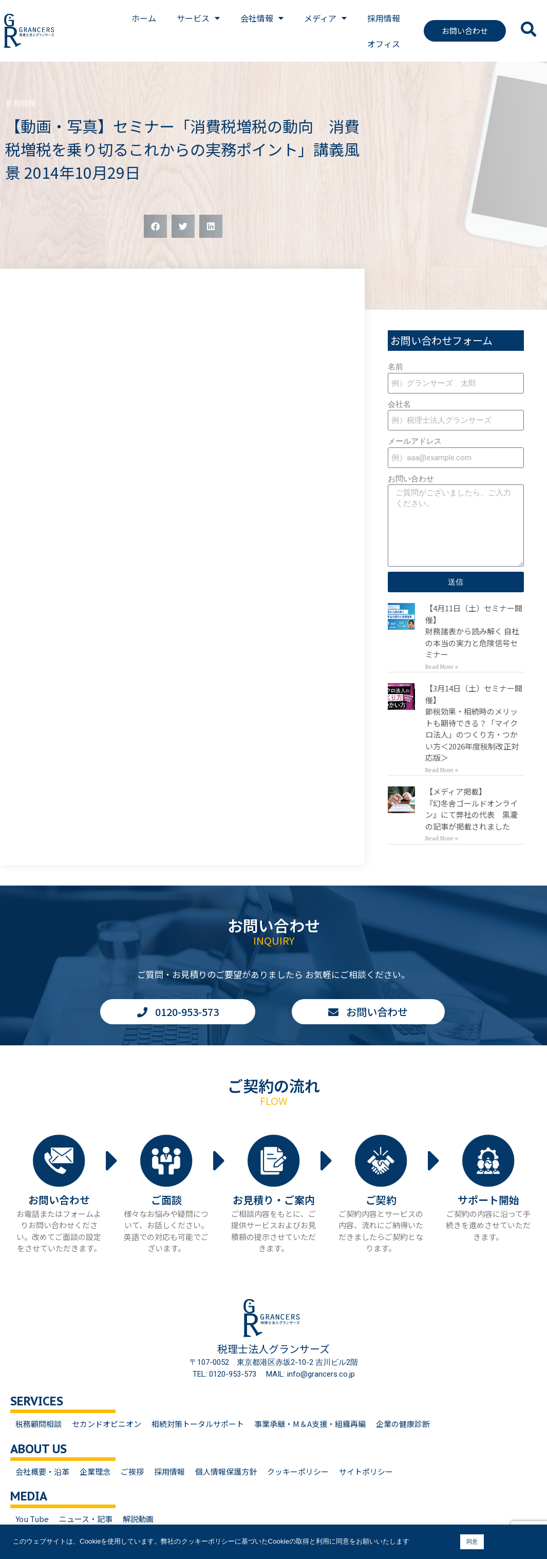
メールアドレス (415, 441)
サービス (198, 18)
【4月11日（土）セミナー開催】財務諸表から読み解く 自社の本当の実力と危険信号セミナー (473, 631)
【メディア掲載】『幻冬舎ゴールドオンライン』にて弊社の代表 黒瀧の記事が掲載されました (471, 809)
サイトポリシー (366, 1471)
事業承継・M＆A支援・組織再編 (310, 1423)
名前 (395, 366)
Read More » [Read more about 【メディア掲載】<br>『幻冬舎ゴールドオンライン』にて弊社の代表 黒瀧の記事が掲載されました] (441, 838)
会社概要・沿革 (42, 1471)
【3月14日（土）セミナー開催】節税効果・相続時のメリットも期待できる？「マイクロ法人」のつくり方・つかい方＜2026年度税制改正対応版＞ (473, 723)
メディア (325, 18)
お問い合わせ (411, 478)
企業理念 (95, 1471)
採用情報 (383, 18)
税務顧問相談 (38, 1423)
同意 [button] (472, 1541)
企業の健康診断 (403, 1423)
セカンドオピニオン (106, 1423)
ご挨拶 (132, 1471)
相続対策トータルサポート (198, 1423)
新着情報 (20, 103)
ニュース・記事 (85, 1518)
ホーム (143, 18)
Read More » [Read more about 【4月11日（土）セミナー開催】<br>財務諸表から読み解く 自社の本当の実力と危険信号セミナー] (441, 667)
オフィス (383, 43)
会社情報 (262, 18)
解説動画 (138, 1518)
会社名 (399, 404)
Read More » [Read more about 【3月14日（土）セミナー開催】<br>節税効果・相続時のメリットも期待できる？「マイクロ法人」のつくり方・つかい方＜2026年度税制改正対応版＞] (441, 770)
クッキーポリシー (298, 1471)
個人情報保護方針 (226, 1471)
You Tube (32, 1518)
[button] (155, 226)
